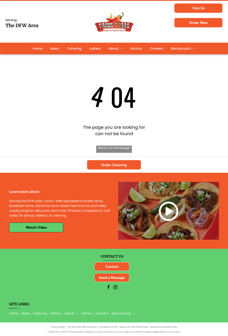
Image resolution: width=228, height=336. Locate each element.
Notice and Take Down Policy (134, 326)
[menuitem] (37, 48)
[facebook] (108, 287)
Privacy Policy (57, 326)
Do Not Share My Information (83, 326)
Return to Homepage (114, 148)
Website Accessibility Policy (163, 326)
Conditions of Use (108, 326)
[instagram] (115, 287)
